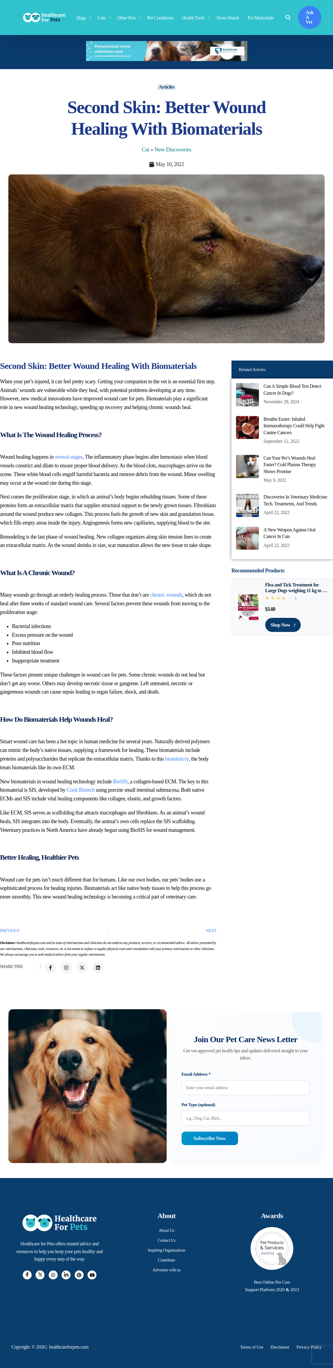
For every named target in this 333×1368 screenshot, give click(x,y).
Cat (145, 149)
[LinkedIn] (66, 1274)
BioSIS (120, 781)
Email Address (196, 1074)
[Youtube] (92, 1274)
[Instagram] (53, 1274)
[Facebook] (27, 1274)
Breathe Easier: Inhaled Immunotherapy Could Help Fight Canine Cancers (293, 426)
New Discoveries (172, 149)
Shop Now (283, 624)
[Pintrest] (79, 1274)
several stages (69, 457)
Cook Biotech (81, 790)
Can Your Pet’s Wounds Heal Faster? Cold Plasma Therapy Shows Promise (289, 464)
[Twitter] (40, 1274)
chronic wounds (166, 595)
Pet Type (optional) (198, 1104)
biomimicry (176, 759)
